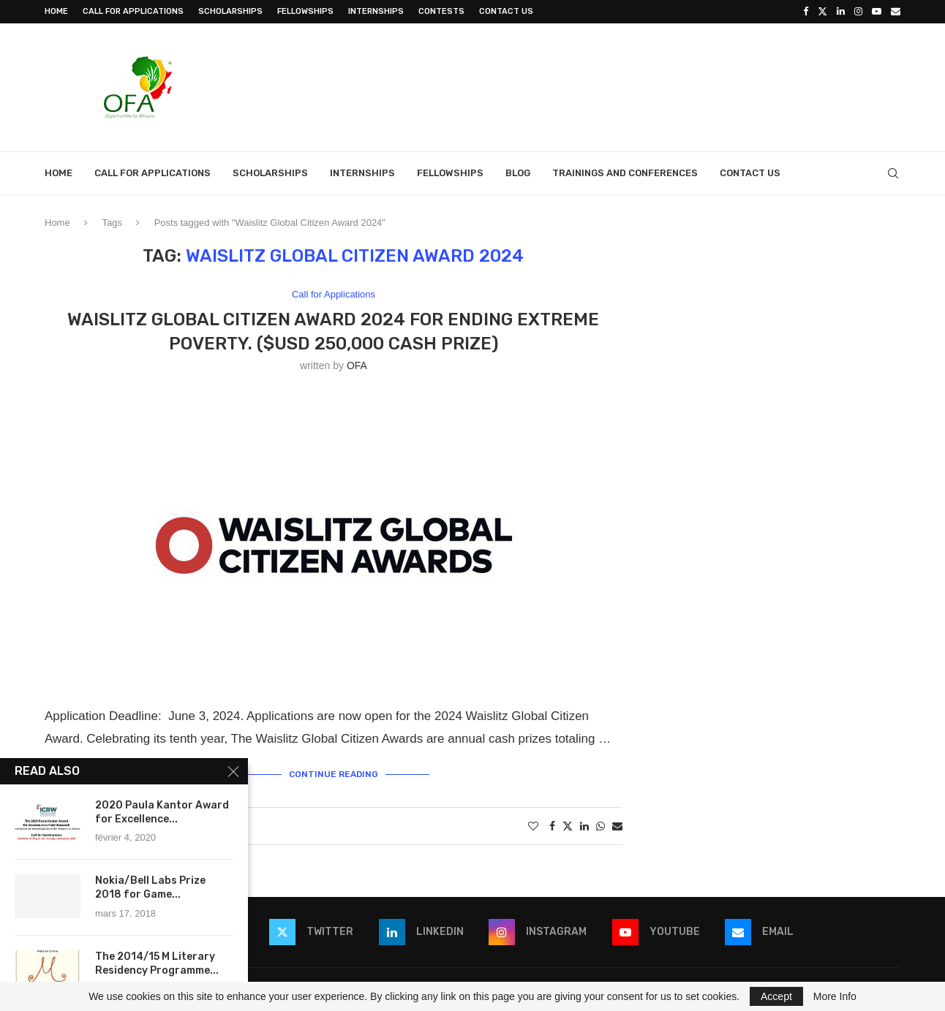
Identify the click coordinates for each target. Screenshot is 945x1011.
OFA (357, 365)
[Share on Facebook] (552, 826)
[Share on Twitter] (567, 825)
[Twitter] (822, 11)
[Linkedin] (841, 11)
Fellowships (305, 11)
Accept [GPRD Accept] (776, 996)
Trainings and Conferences (625, 172)
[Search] (893, 173)
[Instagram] (858, 11)
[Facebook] (805, 11)
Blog (517, 172)
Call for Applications (133, 11)
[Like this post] (533, 826)
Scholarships (230, 11)
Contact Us (506, 11)
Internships (376, 11)
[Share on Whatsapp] (600, 826)
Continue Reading (333, 774)
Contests (441, 11)
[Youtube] (876, 11)
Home (56, 11)
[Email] (895, 11)
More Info (834, 996)
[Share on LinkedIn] (584, 826)
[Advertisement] (634, 85)
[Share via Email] (617, 826)
